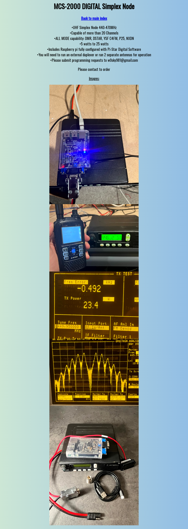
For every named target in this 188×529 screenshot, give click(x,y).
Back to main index (94, 18)
